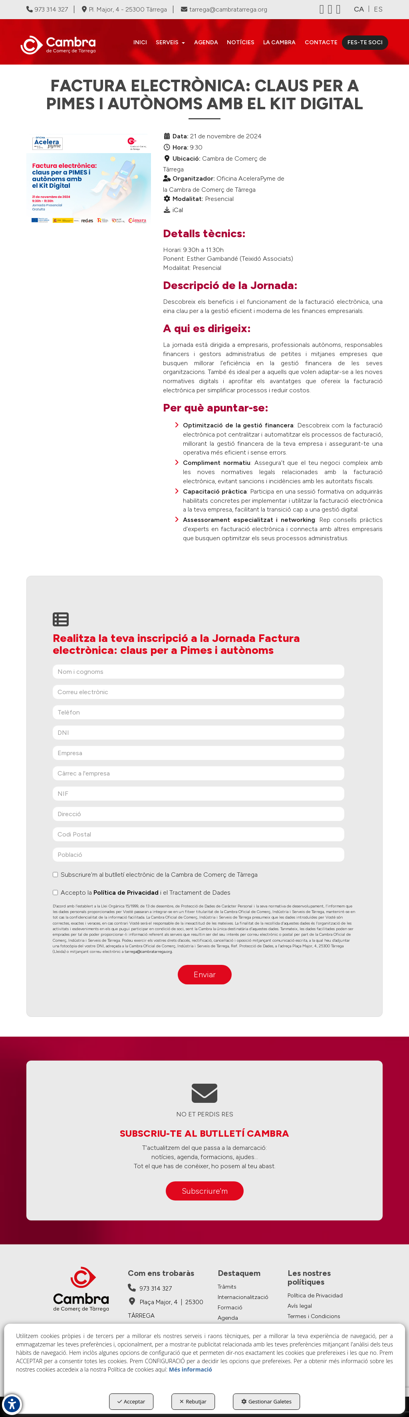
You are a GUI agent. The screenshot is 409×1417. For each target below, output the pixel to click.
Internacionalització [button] (243, 1297)
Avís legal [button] (300, 1306)
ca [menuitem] (359, 9)
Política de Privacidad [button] (315, 1295)
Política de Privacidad (126, 892)
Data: (181, 136)
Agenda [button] (228, 1318)
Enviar (205, 974)
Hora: (181, 147)
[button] (61, 45)
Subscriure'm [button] (205, 1191)
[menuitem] (140, 43)
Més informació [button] (190, 1369)
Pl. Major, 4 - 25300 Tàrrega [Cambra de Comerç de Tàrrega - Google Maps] (124, 9)
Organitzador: (194, 178)
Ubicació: (187, 158)
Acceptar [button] (131, 1401)
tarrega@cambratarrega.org (224, 9)
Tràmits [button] (227, 1286)
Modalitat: (188, 199)
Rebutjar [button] (193, 1401)
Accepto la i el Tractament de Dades (141, 892)
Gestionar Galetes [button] (266, 1401)
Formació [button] (230, 1307)
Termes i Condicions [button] (314, 1316)
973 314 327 (47, 9)
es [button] (378, 9)
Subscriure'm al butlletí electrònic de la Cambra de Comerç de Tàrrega (155, 874)
